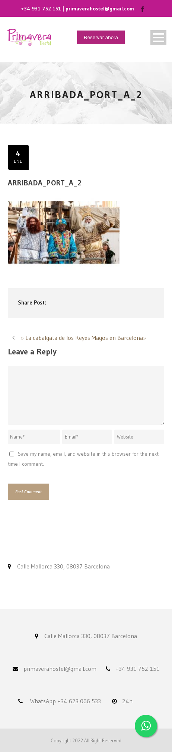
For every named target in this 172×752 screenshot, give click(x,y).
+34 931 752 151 (41, 8)
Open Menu (158, 37)
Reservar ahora (101, 37)
